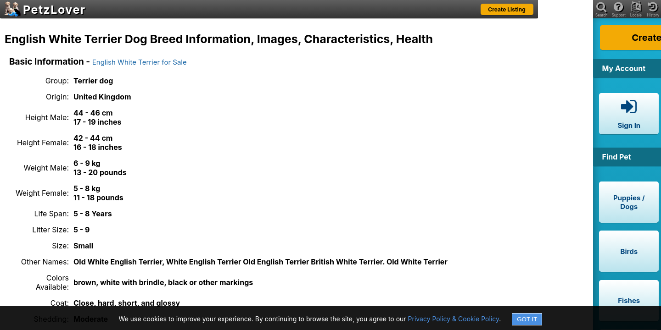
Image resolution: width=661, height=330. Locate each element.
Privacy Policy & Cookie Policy (453, 319)
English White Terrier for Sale (139, 62)
